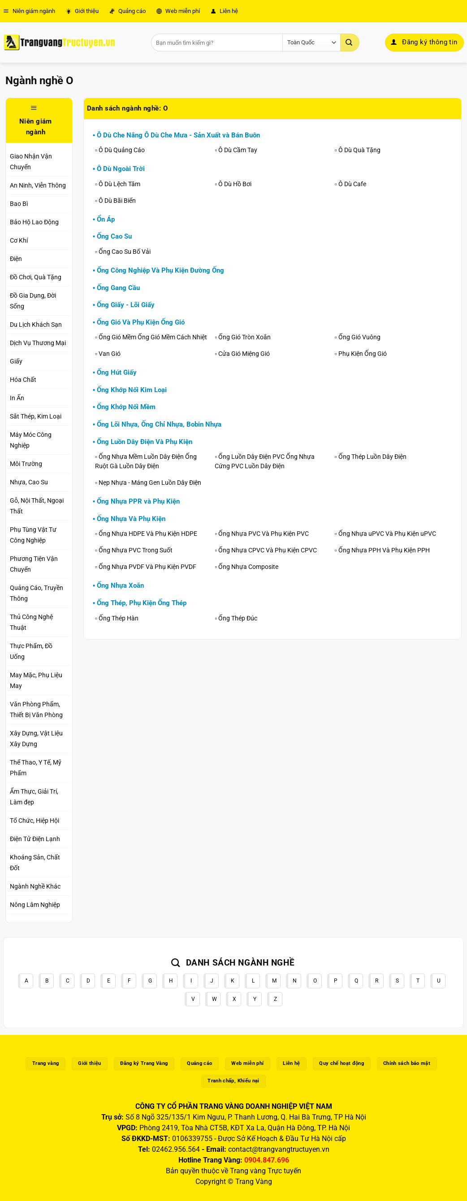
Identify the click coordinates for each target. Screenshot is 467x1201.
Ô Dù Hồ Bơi (234, 184)
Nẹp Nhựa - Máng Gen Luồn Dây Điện (150, 482)
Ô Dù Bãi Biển (117, 200)
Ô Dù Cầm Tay (237, 150)
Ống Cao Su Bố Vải (125, 251)
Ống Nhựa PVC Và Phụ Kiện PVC (263, 533)
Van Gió (110, 353)
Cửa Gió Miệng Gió (244, 353)
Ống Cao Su (114, 236)
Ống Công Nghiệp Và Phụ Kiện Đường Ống (160, 270)
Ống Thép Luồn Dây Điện (372, 456)
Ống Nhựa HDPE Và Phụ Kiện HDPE (148, 533)
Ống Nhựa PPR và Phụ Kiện (138, 501)
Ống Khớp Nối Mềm (126, 407)
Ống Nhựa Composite (248, 566)
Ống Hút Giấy (117, 372)
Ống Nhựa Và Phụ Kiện (131, 519)
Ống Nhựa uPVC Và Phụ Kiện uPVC (387, 533)
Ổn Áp (106, 219)
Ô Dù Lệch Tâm (119, 184)
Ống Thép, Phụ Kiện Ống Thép (141, 603)
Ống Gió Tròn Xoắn (244, 337)
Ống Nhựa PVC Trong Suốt (136, 550)
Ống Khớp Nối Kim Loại (132, 390)
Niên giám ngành (29, 11)
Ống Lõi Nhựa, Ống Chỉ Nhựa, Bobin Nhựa (159, 424)
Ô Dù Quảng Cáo (122, 150)
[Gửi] (350, 42)
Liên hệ (224, 11)
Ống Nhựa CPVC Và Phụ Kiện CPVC (267, 550)
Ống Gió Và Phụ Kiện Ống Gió (141, 322)
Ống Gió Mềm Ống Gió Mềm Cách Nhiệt (153, 337)
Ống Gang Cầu (118, 288)
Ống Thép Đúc (237, 618)
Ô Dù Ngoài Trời (121, 169)
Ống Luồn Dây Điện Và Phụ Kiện (144, 442)
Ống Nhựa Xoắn (120, 585)
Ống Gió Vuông (359, 337)
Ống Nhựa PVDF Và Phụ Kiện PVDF (147, 566)
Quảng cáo (127, 11)
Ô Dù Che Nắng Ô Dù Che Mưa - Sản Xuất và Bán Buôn (178, 135)
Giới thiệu (82, 11)
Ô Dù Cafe (352, 184)
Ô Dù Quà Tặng (359, 150)
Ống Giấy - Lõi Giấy (126, 305)
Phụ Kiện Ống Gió (362, 353)
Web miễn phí (178, 11)
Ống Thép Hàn (118, 618)
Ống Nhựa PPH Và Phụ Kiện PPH (384, 550)
